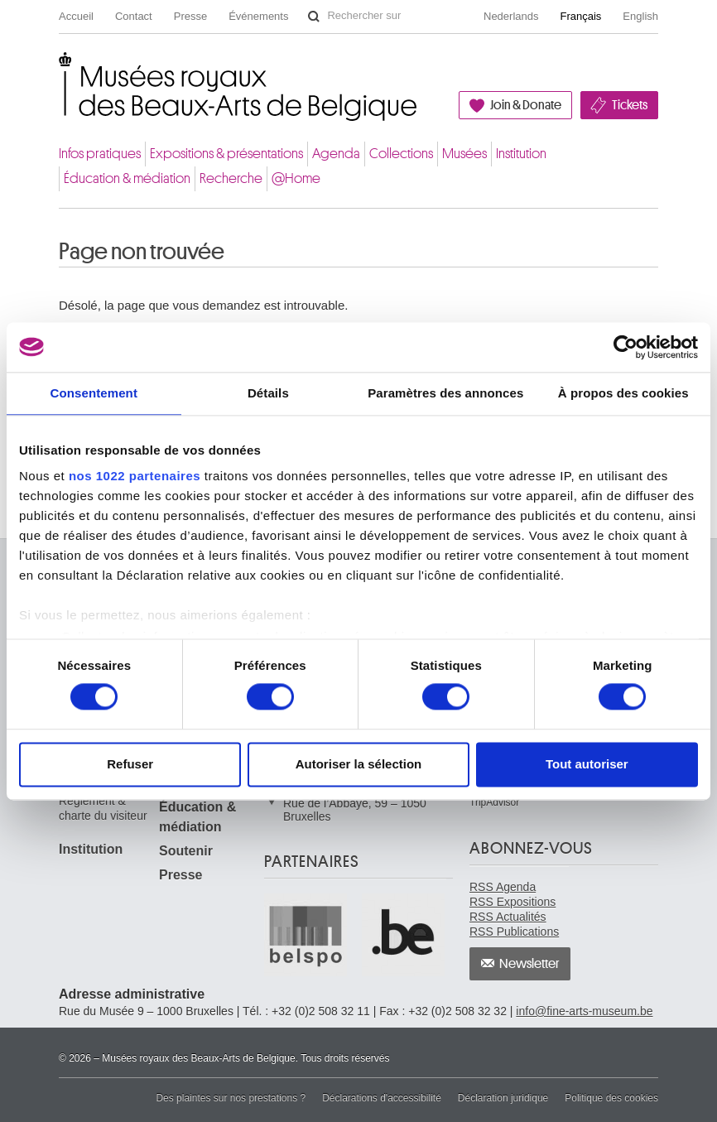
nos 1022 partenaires (134, 476)
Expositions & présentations (226, 154)
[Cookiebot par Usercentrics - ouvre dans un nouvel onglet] (625, 347)
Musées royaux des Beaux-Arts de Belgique (60, 69)
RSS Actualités (507, 916)
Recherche (231, 178)
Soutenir (186, 851)
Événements (258, 16)
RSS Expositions (512, 901)
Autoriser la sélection (359, 764)
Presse (190, 16)
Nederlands (511, 16)
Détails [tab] (268, 393)
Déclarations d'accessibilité (381, 1098)
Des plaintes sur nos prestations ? (231, 1098)
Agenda (336, 154)
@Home (296, 178)
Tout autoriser (587, 764)
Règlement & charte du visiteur (103, 808)
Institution (521, 154)
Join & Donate (525, 105)
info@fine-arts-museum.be (584, 1011)
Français (581, 16)
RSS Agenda (502, 886)
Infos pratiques (100, 154)
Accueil (76, 16)
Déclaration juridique (503, 1098)
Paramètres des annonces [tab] (445, 393)
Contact (133, 16)
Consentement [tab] (94, 393)
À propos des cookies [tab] (623, 393)
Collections (401, 154)
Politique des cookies (611, 1098)
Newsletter (529, 963)
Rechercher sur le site (313, 16)
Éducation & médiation (127, 178)
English (640, 16)
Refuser (130, 764)
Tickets (629, 105)
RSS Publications (514, 931)
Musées (464, 154)
